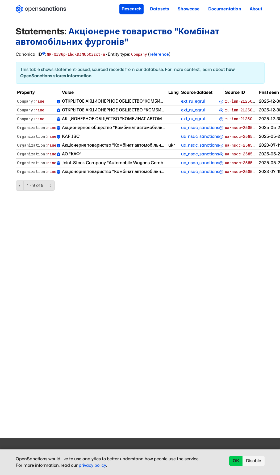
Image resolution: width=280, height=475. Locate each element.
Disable (253, 460)
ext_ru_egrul (193, 101)
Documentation (224, 8)
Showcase (188, 8)
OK (236, 460)
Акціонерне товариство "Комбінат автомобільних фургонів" (117, 36)
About (256, 8)
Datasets (159, 8)
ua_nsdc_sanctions (200, 127)
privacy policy (92, 465)
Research (131, 8)
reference (159, 54)
